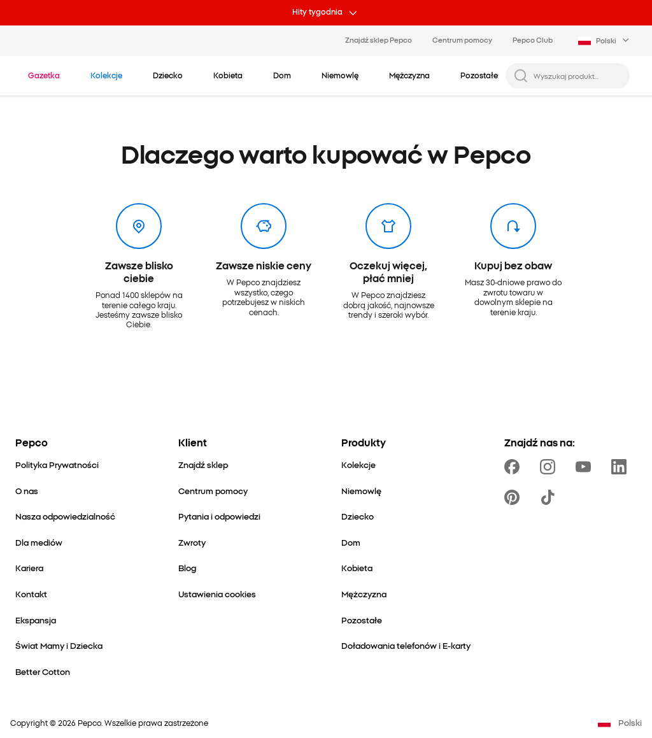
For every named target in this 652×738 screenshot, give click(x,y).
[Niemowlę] (361, 490)
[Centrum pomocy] (213, 490)
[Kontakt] (31, 593)
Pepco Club (533, 39)
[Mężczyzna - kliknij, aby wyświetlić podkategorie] (409, 75)
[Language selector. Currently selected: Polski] (605, 41)
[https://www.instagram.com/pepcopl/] (550, 466)
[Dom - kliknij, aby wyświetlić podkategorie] (282, 75)
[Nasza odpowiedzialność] (65, 516)
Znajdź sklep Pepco (378, 39)
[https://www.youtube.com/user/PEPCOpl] (586, 466)
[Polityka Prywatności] (57, 464)
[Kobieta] (356, 567)
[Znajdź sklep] (203, 464)
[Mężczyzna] (363, 593)
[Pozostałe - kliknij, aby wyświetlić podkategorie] (479, 75)
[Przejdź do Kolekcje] (106, 75)
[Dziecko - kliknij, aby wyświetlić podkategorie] (167, 75)
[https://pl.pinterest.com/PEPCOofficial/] (514, 497)
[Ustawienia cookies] (217, 593)
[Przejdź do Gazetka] (43, 75)
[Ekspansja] (35, 619)
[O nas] (26, 490)
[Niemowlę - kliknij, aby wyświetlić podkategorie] (340, 75)
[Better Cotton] (42, 671)
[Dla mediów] (38, 542)
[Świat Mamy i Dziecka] (59, 645)
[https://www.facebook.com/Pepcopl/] (514, 466)
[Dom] (350, 542)
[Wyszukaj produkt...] (578, 75)
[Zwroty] (192, 542)
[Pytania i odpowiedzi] (219, 516)
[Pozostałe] (361, 619)
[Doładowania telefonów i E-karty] (406, 645)
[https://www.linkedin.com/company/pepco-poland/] (621, 466)
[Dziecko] (357, 516)
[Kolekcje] (358, 464)
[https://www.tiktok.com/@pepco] (550, 497)
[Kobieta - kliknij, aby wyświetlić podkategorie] (228, 75)
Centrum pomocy (462, 39)
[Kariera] (29, 567)
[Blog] (187, 567)
